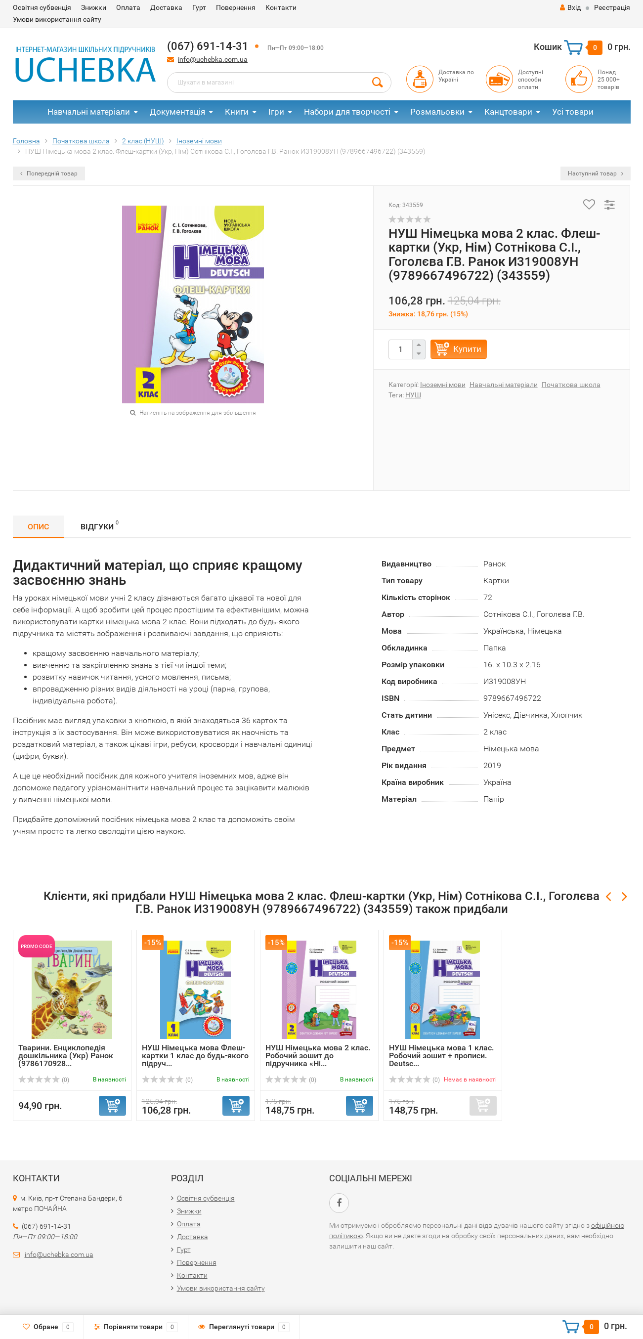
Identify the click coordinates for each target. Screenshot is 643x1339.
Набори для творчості (347, 112)
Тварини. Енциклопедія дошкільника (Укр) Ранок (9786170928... (65, 1055)
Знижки (93, 7)
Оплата (128, 7)
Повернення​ (236, 7)
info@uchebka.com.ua (213, 59)
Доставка (166, 7)
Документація (177, 112)
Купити (467, 349)
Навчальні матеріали (88, 112)
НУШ (413, 395)
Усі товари (573, 112)
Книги (237, 112)
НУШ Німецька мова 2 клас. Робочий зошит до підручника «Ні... (317, 1055)
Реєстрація (612, 7)
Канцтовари (508, 112)
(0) (44, 1080)
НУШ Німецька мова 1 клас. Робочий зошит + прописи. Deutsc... (441, 1055)
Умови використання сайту (57, 19)
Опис (38, 526)
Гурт (199, 7)
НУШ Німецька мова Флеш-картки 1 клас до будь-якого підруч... (195, 1055)
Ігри (276, 112)
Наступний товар (595, 173)
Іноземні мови (443, 385)
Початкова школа (571, 385)
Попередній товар (49, 173)
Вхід (570, 7)
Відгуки (100, 525)
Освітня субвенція (42, 7)
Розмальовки (437, 112)
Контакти (281, 7)
